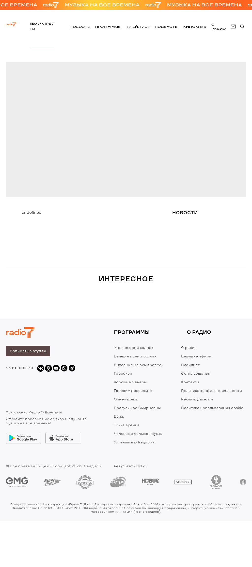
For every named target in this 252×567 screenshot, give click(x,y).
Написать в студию (28, 351)
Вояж (119, 416)
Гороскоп (123, 373)
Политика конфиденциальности (211, 391)
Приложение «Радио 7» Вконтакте (34, 412)
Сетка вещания (195, 373)
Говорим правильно (133, 391)
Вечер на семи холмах (135, 356)
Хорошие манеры (130, 382)
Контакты (190, 382)
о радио (218, 26)
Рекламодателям (197, 399)
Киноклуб (194, 27)
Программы (108, 27)
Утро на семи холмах (133, 348)
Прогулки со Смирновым (137, 408)
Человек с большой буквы (138, 434)
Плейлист (138, 27)
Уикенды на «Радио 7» (134, 442)
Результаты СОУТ (130, 466)
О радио (189, 348)
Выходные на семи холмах (139, 365)
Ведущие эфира (196, 356)
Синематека (126, 399)
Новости (80, 27)
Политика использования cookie (212, 408)
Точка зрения (127, 425)
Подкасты (166, 27)
